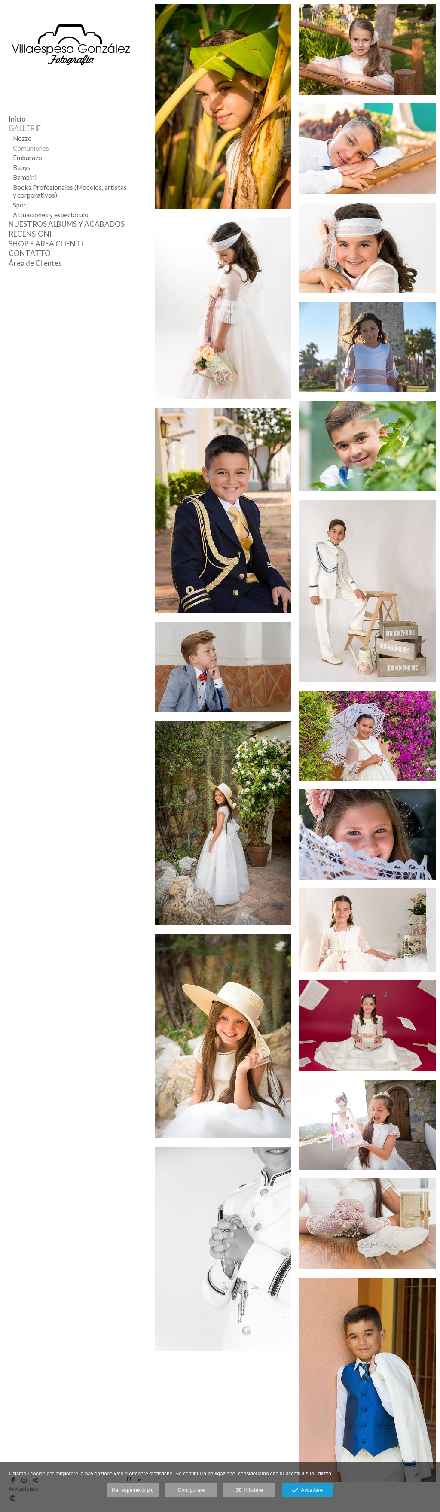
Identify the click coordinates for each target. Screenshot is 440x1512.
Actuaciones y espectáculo (51, 215)
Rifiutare (249, 1490)
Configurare (191, 1490)
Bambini (25, 177)
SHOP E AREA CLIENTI (46, 243)
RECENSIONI (30, 233)
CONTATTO (30, 253)
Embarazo (27, 157)
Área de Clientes (35, 263)
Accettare (307, 1490)
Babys (22, 167)
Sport (21, 205)
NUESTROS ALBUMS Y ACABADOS (67, 223)
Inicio (17, 118)
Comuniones (31, 148)
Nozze (22, 138)
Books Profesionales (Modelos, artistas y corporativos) (70, 191)
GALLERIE (25, 128)
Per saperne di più (132, 1490)
